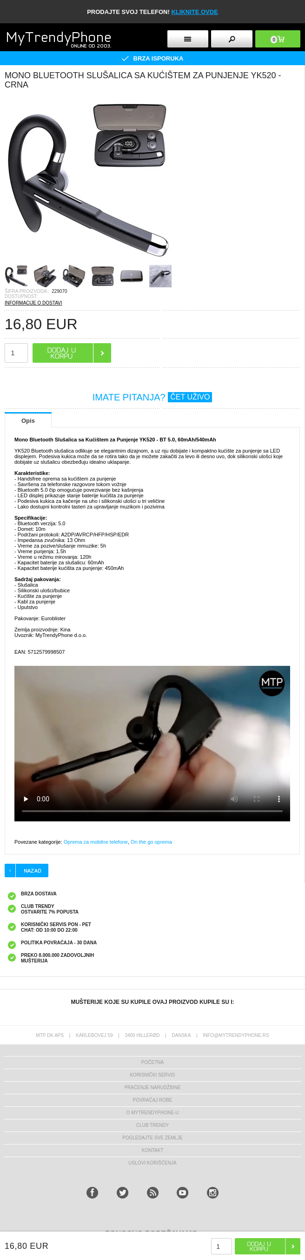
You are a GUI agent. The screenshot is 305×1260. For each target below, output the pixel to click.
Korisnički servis (152, 1074)
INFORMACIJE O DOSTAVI (33, 302)
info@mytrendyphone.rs (236, 1035)
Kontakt (152, 1150)
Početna (152, 1062)
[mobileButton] (277, 38)
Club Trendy (152, 1125)
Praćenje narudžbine (152, 1087)
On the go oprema (151, 842)
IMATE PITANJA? (152, 397)
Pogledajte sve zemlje (152, 1137)
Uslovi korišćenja (152, 1162)
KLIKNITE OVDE (194, 11)
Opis (28, 420)
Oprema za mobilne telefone (96, 842)
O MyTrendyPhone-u (152, 1112)
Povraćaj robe (152, 1100)
